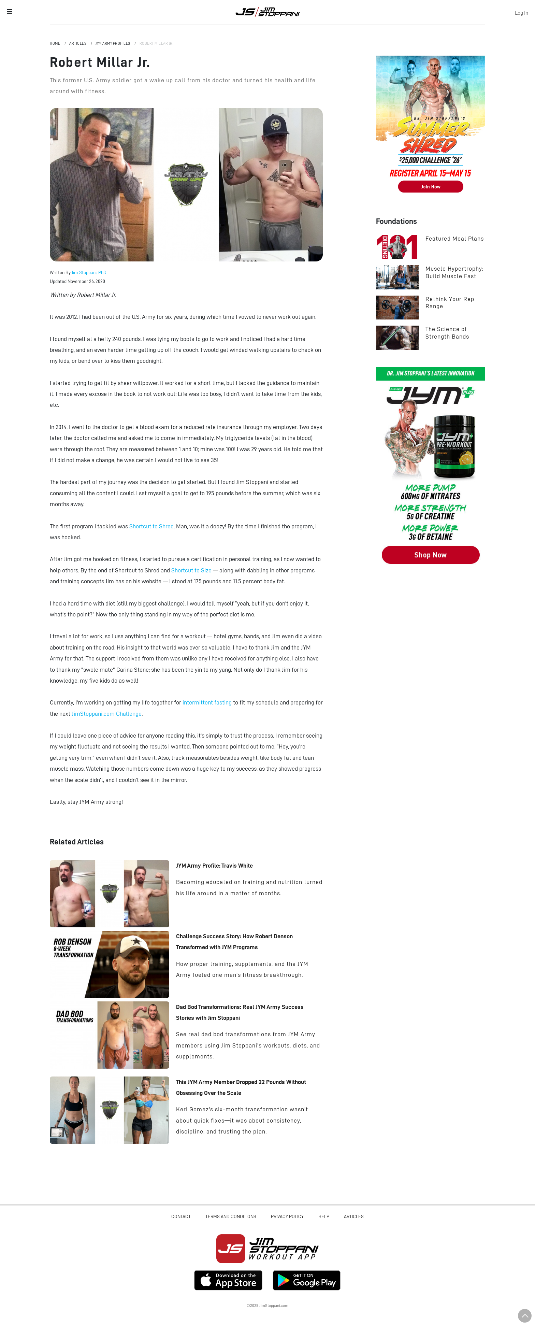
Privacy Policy (287, 1216)
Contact (181, 1216)
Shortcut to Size (191, 570)
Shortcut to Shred (151, 526)
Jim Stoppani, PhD (89, 272)
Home (55, 43)
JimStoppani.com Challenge (107, 714)
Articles (78, 43)
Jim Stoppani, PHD (267, 11)
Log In (521, 13)
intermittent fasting (207, 702)
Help (323, 1216)
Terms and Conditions (230, 1216)
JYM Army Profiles (113, 43)
